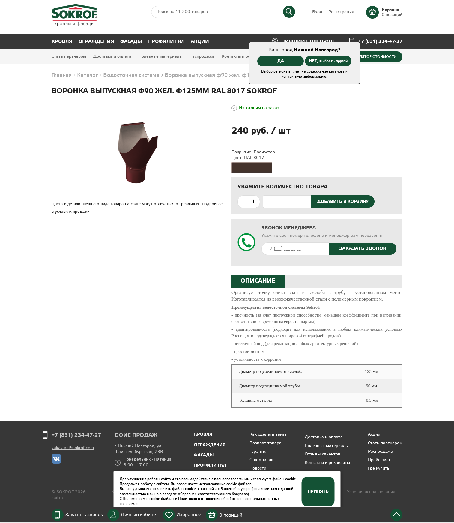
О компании (261, 460)
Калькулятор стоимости (371, 57)
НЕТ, (328, 61)
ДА (280, 61)
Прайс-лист (379, 460)
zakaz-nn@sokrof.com (73, 448)
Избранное (188, 515)
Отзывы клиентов (322, 454)
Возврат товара (265, 443)
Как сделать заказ (268, 434)
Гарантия (258, 451)
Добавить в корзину (343, 201)
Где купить (379, 468)
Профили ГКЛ (166, 41)
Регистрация (341, 12)
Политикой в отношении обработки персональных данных (228, 499)
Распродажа (202, 56)
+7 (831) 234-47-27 (380, 41)
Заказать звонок (84, 515)
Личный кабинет (139, 515)
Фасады (131, 41)
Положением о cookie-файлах (148, 499)
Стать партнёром (69, 56)
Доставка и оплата (112, 56)
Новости (257, 468)
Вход (317, 12)
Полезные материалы (160, 56)
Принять (318, 491)
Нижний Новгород (307, 41)
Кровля (62, 41)
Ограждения (96, 41)
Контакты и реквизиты (244, 56)
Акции (200, 41)
